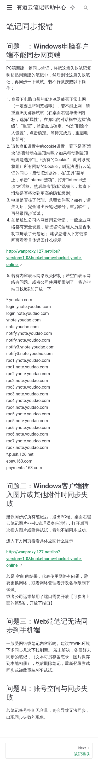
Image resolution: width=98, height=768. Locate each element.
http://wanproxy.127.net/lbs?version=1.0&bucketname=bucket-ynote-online (44, 258)
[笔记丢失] (49, 751)
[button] (9, 8)
